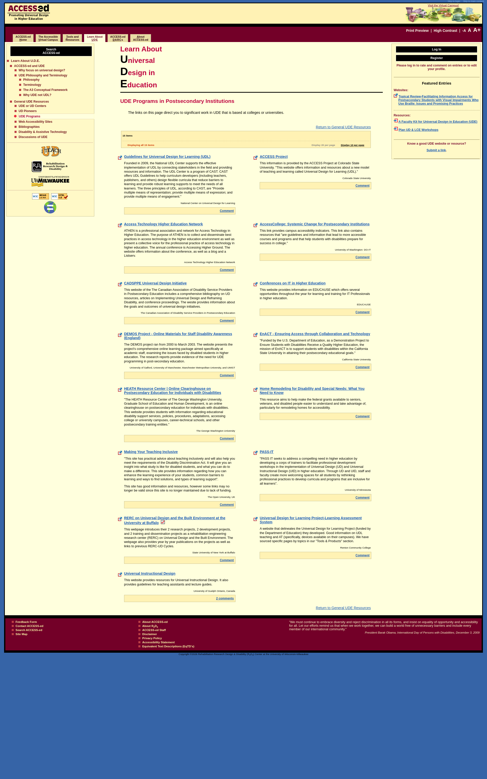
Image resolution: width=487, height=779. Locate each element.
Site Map (22, 634)
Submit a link (436, 150)
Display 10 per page (353, 145)
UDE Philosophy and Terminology (43, 75)
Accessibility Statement (158, 642)
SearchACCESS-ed (51, 51)
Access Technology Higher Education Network (163, 224)
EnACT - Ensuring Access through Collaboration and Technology (315, 334)
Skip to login (453, 1)
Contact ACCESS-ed (29, 625)
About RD (150, 625)
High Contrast (445, 31)
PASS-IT (266, 452)
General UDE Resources (31, 101)
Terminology (32, 85)
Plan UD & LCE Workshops (418, 130)
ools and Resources (72, 38)
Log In (436, 49)
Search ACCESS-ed (29, 630)
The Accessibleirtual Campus (48, 38)
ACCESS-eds (118, 38)
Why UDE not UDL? (37, 95)
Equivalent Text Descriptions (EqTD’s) (168, 646)
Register (436, 58)
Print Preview (417, 31)
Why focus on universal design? (42, 70)
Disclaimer (149, 634)
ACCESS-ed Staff (154, 630)
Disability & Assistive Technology (43, 132)
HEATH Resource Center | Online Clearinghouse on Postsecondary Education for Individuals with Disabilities (172, 391)
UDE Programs (29, 116)
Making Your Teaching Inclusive (151, 452)
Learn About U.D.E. (25, 61)
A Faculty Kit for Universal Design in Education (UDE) (438, 122)
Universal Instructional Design (150, 573)
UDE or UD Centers (32, 106)
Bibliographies (29, 127)
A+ (477, 30)
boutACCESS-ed (140, 38)
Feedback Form (26, 621)
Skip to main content (473, 1)
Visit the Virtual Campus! (443, 5)
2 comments (225, 598)
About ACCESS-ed (155, 621)
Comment (227, 211)
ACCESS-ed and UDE (29, 66)
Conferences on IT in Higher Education (292, 283)
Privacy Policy (152, 638)
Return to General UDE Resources (343, 127)
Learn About (94, 38)
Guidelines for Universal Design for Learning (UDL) (167, 157)
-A (464, 31)
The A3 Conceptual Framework (45, 90)
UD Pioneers (28, 111)
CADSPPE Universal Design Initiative (155, 283)
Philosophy (31, 79)
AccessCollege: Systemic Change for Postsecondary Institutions (315, 224)
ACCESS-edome (23, 38)
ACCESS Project (274, 157)
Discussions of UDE (33, 137)
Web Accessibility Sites (35, 122)
